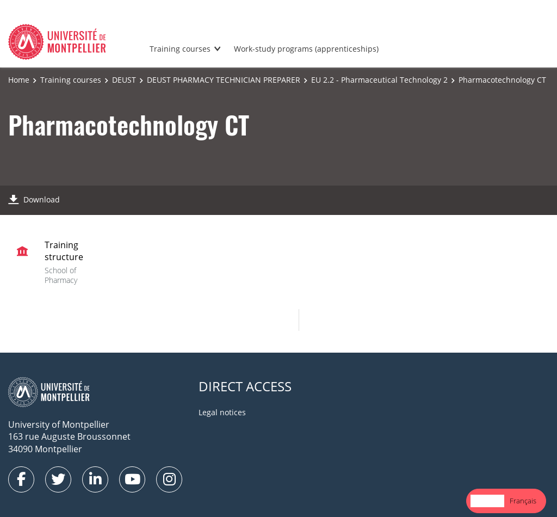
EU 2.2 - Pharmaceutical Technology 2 (379, 80)
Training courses (180, 49)
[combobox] (487, 501)
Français (523, 501)
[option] (523, 501)
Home (18, 80)
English (487, 501)
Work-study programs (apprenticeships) (306, 49)
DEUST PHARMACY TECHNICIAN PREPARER (223, 80)
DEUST (124, 80)
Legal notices (222, 412)
